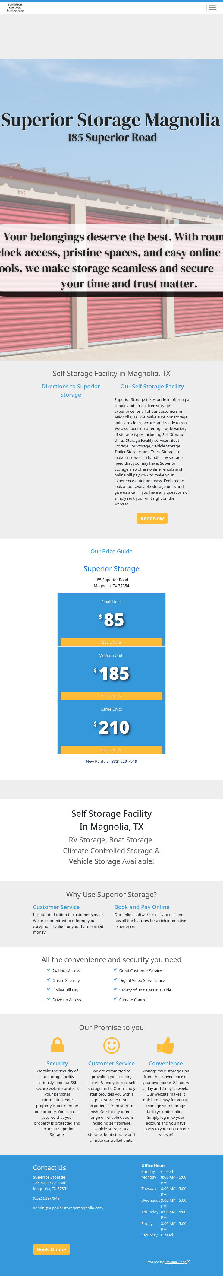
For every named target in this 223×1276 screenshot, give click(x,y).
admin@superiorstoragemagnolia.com (68, 1208)
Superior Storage (111, 568)
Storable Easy (177, 1261)
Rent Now (152, 518)
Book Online (51, 1249)
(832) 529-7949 (46, 1198)
